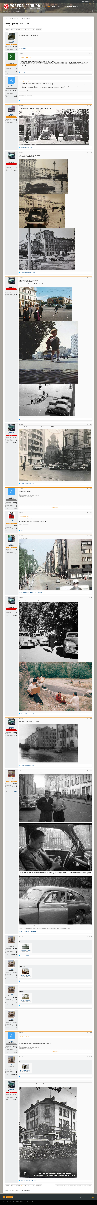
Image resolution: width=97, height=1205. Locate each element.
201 (22, 29)
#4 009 (90, 512)
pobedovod (11, 161)
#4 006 (90, 277)
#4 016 (90, 986)
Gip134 (11, 945)
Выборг (15, 553)
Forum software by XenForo (15, 1201)
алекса (11, 85)
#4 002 (90, 53)
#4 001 (90, 33)
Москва (15, 96)
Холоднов (11, 62)
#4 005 (90, 152)
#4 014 (90, 936)
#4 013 (90, 770)
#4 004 (90, 105)
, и (24, 1005)
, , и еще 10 (27, 419)
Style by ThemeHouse (33, 1201)
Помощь (88, 1197)
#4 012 (90, 718)
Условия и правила (66, 1197)
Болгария (15, 170)
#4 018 (90, 1032)
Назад (7, 29)
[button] (63, 6)
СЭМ (11, 544)
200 (19, 29)
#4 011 (90, 597)
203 (28, 29)
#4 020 (90, 1081)
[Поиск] (93, 11)
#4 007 (90, 424)
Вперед (38, 29)
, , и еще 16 (28, 931)
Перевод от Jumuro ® (8, 1203)
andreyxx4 (11, 41)
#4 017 (90, 1011)
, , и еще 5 (27, 981)
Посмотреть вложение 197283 (27, 59)
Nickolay (11, 114)
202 (25, 29)
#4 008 (90, 488)
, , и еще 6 (26, 147)
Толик (7, 25)
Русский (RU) (9, 1197)
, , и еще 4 (28, 272)
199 (16, 29)
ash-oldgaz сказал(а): (25, 57)
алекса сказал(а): (24, 516)
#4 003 (90, 77)
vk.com (15, 791)
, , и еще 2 (28, 765)
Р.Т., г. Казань (14, 73)
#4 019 (90, 1056)
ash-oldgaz (11, 778)
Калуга (15, 531)
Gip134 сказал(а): (24, 1036)
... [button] (13, 29)
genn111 (11, 520)
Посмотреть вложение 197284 (40, 59)
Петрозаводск (14, 954)
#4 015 (90, 960)
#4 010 (90, 535)
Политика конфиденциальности (78, 1197)
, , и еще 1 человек (31, 592)
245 (33, 29)
